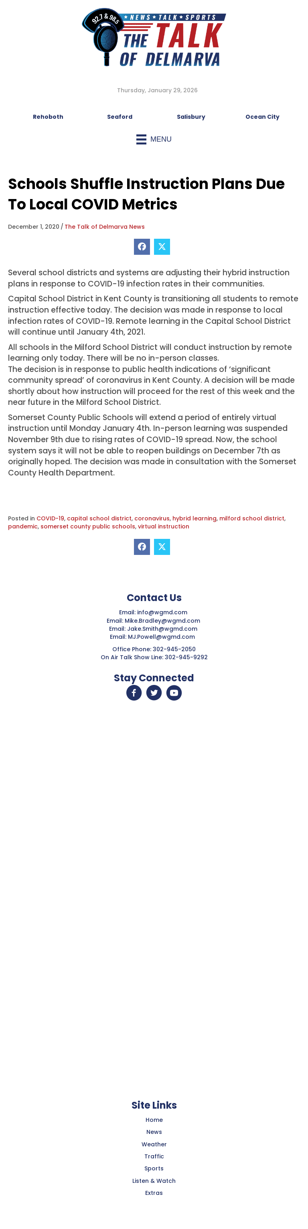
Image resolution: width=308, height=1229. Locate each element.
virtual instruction (163, 526)
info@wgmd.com (163, 612)
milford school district (251, 518)
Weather (154, 1144)
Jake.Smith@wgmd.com (163, 629)
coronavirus (152, 518)
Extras (154, 1193)
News (154, 1132)
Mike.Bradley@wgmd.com (162, 621)
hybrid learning (194, 518)
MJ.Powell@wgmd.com (163, 637)
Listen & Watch (154, 1181)
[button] (134, 693)
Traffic (154, 1156)
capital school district (99, 518)
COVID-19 (50, 518)
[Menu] (154, 139)
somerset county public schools (88, 526)
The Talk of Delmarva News (105, 227)
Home (154, 1120)
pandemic (23, 526)
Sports (154, 1168)
